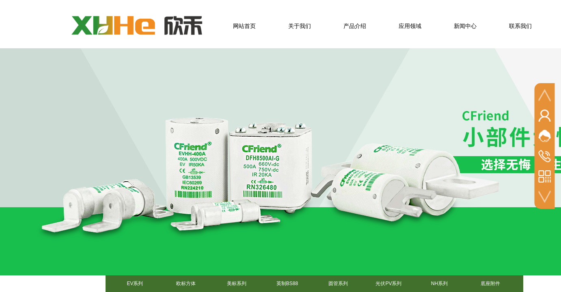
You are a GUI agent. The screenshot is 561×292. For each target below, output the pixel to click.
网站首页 (244, 26)
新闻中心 (465, 26)
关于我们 (299, 26)
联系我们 (520, 26)
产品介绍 (354, 26)
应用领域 (410, 26)
